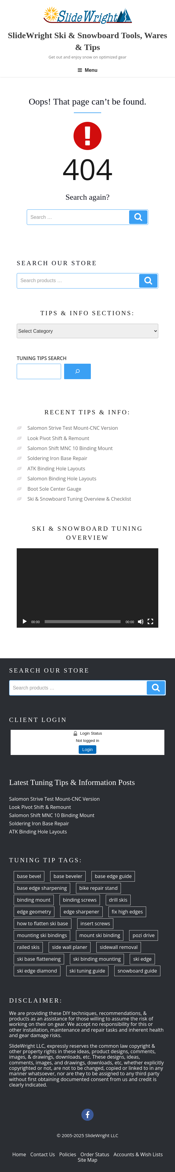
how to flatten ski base (42, 923)
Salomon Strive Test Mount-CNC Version (72, 428)
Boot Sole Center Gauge (54, 489)
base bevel (29, 876)
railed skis (28, 947)
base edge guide (113, 876)
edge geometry (34, 911)
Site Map (88, 1160)
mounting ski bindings (42, 935)
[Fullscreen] (150, 622)
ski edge (142, 959)
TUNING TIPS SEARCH (42, 358)
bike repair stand (98, 888)
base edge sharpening (42, 888)
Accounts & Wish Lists (138, 1154)
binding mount (33, 900)
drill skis (118, 900)
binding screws (80, 900)
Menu (87, 70)
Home (19, 1154)
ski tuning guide (87, 970)
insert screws (95, 923)
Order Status (95, 1154)
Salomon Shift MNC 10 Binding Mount (70, 448)
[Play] (25, 622)
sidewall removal (119, 947)
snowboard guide (137, 970)
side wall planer (69, 947)
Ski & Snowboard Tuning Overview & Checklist (79, 499)
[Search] (77, 371)
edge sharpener (81, 911)
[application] (87, 588)
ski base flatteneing (39, 959)
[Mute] (141, 622)
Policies (67, 1154)
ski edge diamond (37, 970)
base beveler (67, 876)
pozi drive (143, 935)
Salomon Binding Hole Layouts (61, 478)
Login (87, 749)
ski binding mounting (97, 959)
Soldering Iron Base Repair (57, 458)
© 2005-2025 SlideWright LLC (87, 1135)
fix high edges (127, 911)
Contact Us (42, 1154)
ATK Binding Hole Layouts (56, 468)
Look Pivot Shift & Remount (58, 438)
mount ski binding (99, 935)
